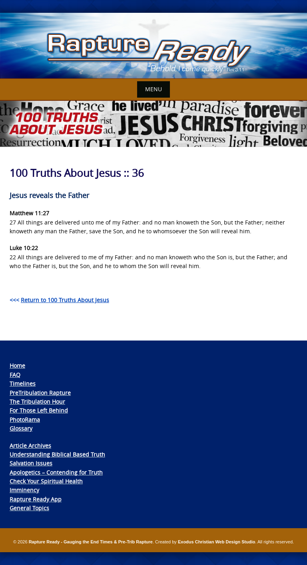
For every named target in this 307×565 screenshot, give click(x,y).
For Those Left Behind (39, 410)
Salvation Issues (31, 463)
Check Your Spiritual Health (46, 481)
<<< (59, 300)
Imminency (24, 490)
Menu (153, 89)
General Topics (29, 508)
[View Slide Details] (153, 46)
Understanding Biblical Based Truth (57, 454)
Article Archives (30, 445)
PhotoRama (25, 419)
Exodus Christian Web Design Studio (216, 541)
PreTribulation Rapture (40, 393)
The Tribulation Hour (37, 401)
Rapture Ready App (36, 499)
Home (17, 365)
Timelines (23, 383)
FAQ (15, 375)
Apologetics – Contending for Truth (56, 472)
